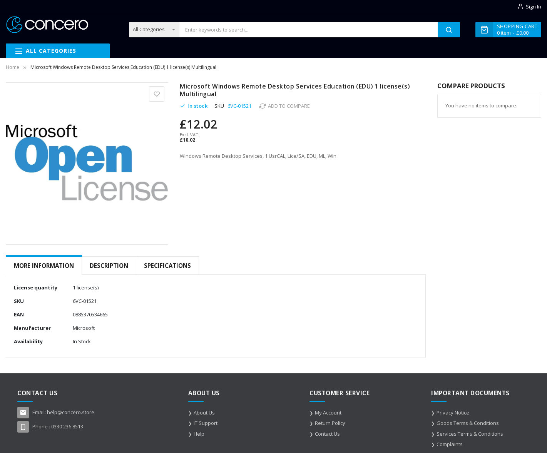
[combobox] (308, 29)
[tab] (44, 265)
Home (12, 67)
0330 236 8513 (67, 426)
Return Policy (330, 423)
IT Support (205, 423)
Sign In (533, 6)
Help (199, 433)
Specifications (167, 265)
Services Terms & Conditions (470, 433)
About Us (204, 412)
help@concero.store (70, 412)
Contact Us (327, 433)
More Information (44, 265)
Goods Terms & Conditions (468, 423)
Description (109, 265)
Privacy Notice (453, 412)
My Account (328, 412)
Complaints (450, 444)
